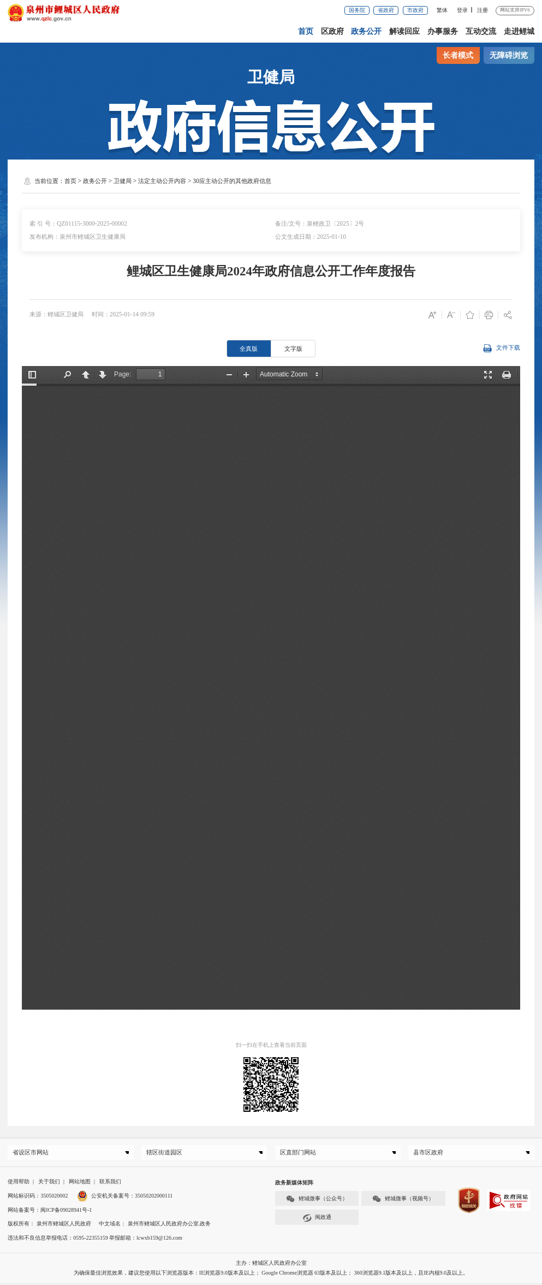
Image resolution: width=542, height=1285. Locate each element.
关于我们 (49, 1183)
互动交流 (481, 31)
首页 (306, 31)
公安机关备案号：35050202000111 (124, 1197)
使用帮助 (18, 1183)
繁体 (442, 10)
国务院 (357, 10)
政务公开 (367, 31)
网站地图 (80, 1183)
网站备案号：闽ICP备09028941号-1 (50, 1212)
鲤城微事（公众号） (317, 1200)
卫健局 (123, 181)
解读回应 (405, 31)
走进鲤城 (519, 31)
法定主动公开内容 (162, 181)
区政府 (332, 31)
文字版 (293, 348)
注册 (482, 10)
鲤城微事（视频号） (403, 1200)
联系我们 (110, 1183)
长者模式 (458, 55)
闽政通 (316, 1219)
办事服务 (443, 31)
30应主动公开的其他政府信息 (232, 181)
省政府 (386, 10)
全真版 (249, 348)
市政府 (415, 10)
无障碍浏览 (509, 55)
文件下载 (501, 348)
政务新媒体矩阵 (294, 1184)
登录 (462, 10)
